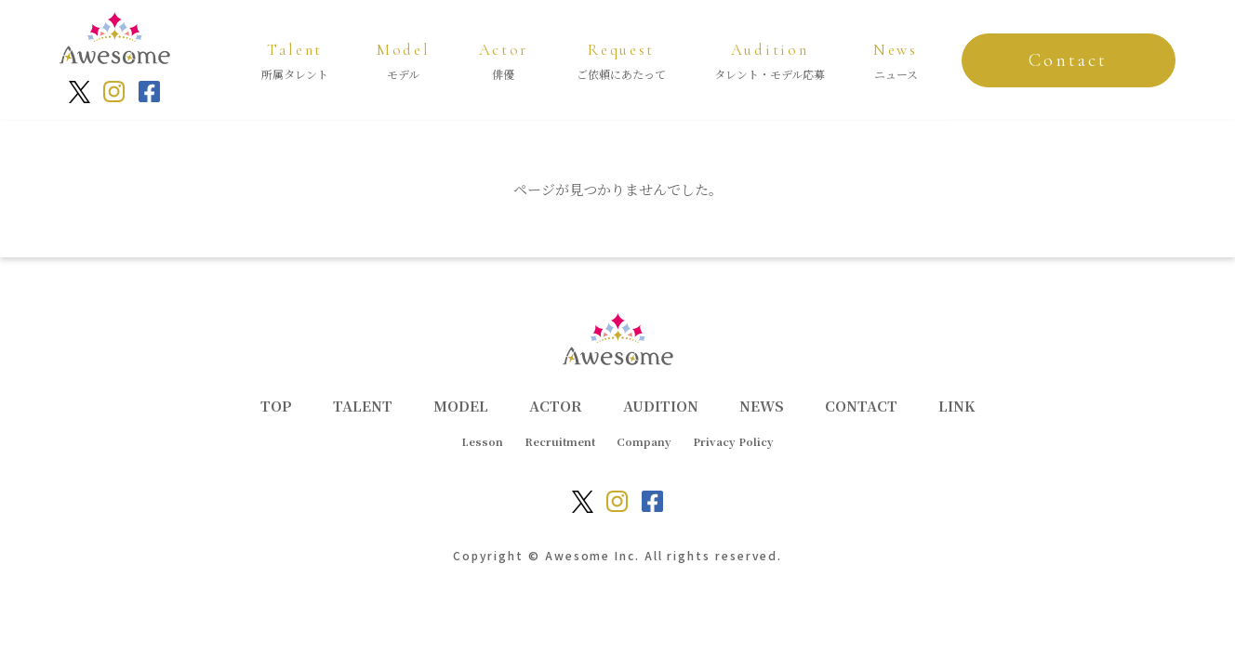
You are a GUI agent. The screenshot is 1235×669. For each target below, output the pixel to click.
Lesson (482, 441)
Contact (1068, 60)
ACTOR (555, 405)
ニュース (895, 59)
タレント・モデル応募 (769, 59)
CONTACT (861, 405)
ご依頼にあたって (621, 59)
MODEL (460, 405)
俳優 (504, 59)
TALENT (362, 405)
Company (644, 441)
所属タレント (294, 59)
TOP (276, 405)
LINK (956, 405)
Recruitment (560, 441)
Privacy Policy (733, 441)
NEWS (761, 405)
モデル (404, 59)
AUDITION (660, 405)
